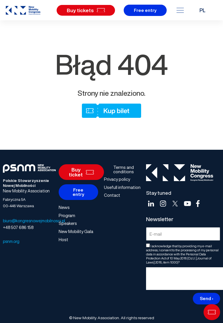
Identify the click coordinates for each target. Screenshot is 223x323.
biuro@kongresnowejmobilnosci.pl (34, 221)
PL (202, 10)
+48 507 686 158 (18, 227)
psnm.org (11, 241)
